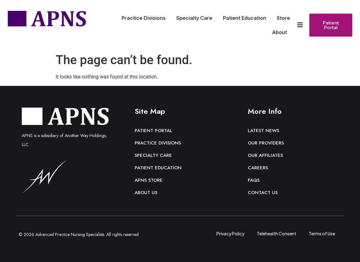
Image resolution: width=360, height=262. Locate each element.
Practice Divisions (145, 18)
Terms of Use (322, 233)
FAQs (254, 180)
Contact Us (263, 192)
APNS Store (149, 180)
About (281, 32)
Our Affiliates (265, 155)
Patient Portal (153, 130)
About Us (146, 192)
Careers (258, 167)
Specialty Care (195, 18)
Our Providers (266, 143)
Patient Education (246, 18)
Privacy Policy (230, 233)
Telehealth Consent (276, 233)
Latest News (263, 130)
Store (283, 18)
